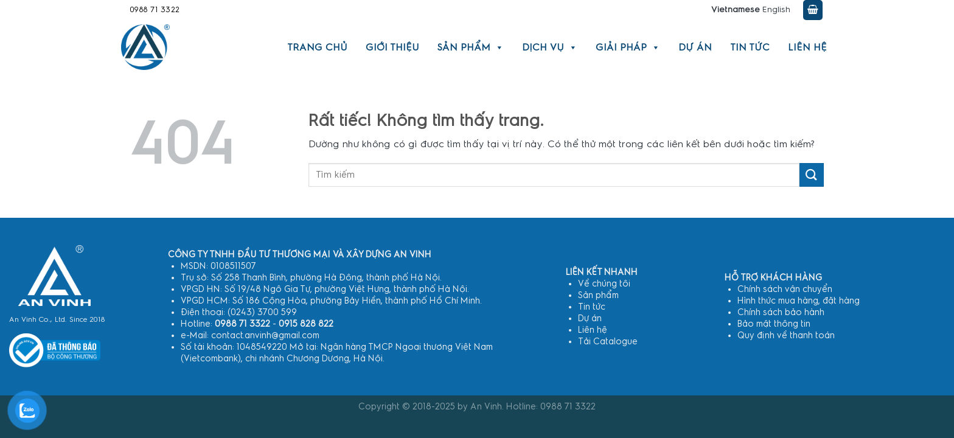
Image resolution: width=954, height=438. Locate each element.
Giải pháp (628, 47)
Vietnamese (735, 9)
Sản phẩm (470, 47)
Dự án (695, 47)
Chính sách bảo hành (780, 312)
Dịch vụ (549, 47)
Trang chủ (317, 47)
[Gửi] (811, 175)
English (776, 9)
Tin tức (750, 47)
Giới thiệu (392, 47)
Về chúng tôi (604, 283)
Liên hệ (807, 47)
